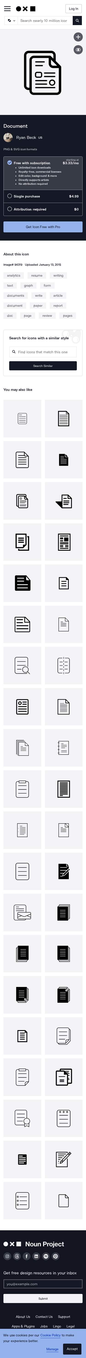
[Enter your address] (43, 1283)
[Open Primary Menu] (7, 9)
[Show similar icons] (78, 49)
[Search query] (43, 352)
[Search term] (45, 20)
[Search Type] (10, 20)
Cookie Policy (50, 1335)
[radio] (43, 173)
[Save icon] (78, 37)
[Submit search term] (77, 20)
